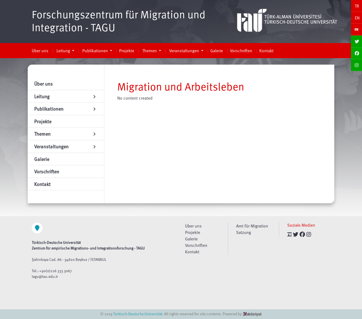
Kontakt (266, 50)
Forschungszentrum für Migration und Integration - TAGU (118, 20)
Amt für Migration (252, 226)
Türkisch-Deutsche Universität (137, 314)
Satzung (243, 232)
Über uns (40, 50)
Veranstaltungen (184, 50)
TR (357, 6)
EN (357, 18)
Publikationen (95, 50)
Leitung (63, 50)
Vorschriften (241, 50)
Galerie (216, 50)
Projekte (126, 50)
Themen (149, 50)
